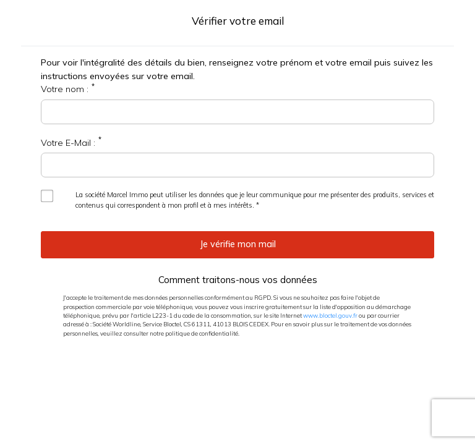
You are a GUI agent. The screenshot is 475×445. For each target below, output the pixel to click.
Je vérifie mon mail (238, 244)
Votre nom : (64, 89)
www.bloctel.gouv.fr (330, 315)
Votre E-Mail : (68, 142)
